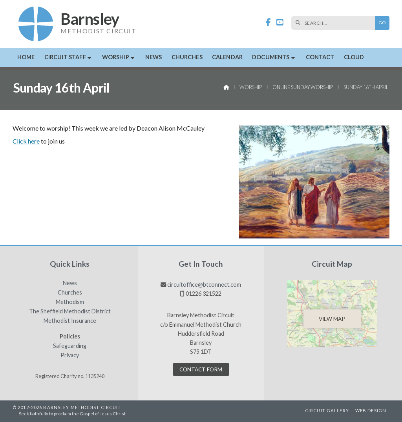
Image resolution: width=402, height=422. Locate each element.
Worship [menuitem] (115, 57)
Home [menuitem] (26, 57)
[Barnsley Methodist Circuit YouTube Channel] (279, 22)
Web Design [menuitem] (370, 410)
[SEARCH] (335, 23)
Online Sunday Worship (302, 87)
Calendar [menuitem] (227, 57)
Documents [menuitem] (270, 57)
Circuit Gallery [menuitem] (327, 410)
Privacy (69, 355)
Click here (26, 141)
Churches (70, 292)
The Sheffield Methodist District (70, 311)
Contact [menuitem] (320, 57)
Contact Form (200, 369)
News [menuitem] (153, 57)
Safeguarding (69, 346)
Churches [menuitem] (187, 57)
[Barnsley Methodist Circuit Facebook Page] (268, 22)
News (70, 283)
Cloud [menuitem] (354, 57)
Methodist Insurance (70, 321)
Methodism (70, 302)
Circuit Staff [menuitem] (65, 57)
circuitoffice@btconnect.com (204, 284)
